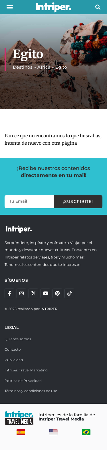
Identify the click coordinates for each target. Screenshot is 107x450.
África (44, 67)
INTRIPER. (49, 309)
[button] (10, 7)
